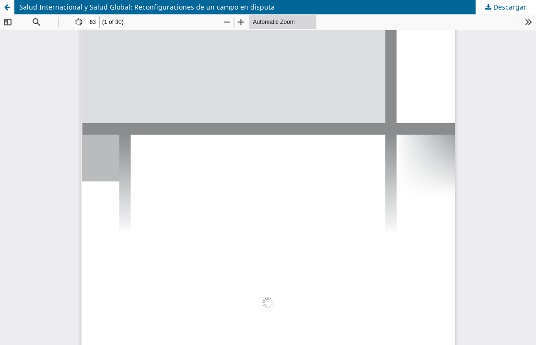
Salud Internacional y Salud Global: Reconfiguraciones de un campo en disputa (147, 7)
